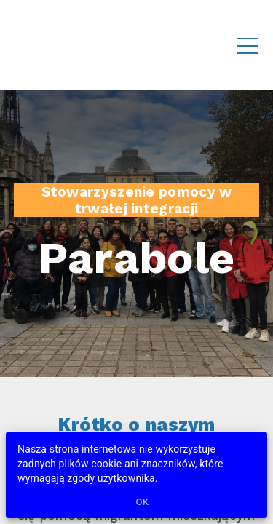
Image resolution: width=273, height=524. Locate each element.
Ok (142, 502)
